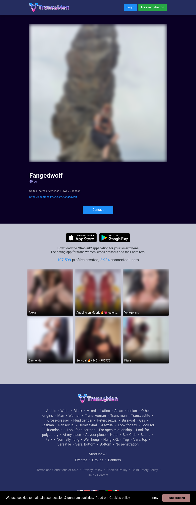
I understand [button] (176, 497)
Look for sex (127, 425)
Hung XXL (111, 440)
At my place (72, 435)
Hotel (114, 435)
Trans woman (95, 416)
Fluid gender (82, 420)
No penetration (127, 444)
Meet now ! (98, 454)
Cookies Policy (117, 470)
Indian (132, 411)
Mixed (91, 411)
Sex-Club (129, 435)
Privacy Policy (92, 470)
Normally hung (68, 440)
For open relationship (115, 430)
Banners (114, 460)
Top (126, 440)
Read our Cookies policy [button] (112, 497)
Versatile (64, 444)
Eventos (81, 460)
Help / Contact (98, 475)
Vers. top (140, 440)
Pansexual (66, 425)
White (64, 411)
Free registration (152, 7)
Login (130, 7)
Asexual (107, 425)
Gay (142, 420)
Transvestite (140, 416)
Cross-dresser (58, 420)
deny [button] (155, 497)
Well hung (91, 440)
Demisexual (88, 425)
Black (78, 411)
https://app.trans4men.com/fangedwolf (53, 196)
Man (60, 416)
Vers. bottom (85, 444)
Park (48, 440)
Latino (105, 411)
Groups (97, 460)
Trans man (118, 416)
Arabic (51, 411)
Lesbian (48, 425)
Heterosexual (107, 420)
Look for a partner (81, 430)
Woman (74, 416)
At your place (95, 435)
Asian (118, 411)
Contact (98, 210)
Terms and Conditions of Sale (57, 470)
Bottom (105, 444)
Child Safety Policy (145, 470)
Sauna (145, 435)
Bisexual (128, 420)
